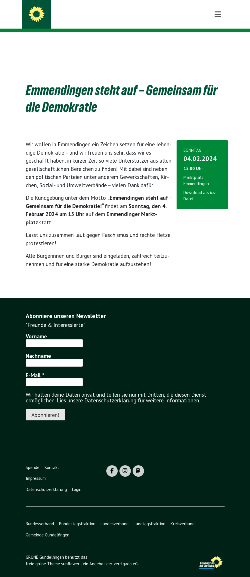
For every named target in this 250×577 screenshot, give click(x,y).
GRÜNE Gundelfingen (77, 12)
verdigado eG (126, 555)
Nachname (38, 347)
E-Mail (35, 366)
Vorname (36, 327)
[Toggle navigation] (218, 41)
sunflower (70, 555)
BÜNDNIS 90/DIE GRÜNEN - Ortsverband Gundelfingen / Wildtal (128, 20)
